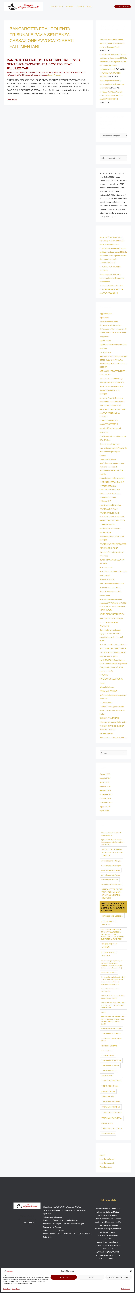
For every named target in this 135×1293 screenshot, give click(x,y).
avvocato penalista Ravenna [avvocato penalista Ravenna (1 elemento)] (111, 884)
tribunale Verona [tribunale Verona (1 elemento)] (107, 1123)
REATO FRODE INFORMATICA (112, 614)
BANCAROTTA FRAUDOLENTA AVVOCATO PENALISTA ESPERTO (112, 413)
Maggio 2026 (105, 778)
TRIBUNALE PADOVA (108, 691)
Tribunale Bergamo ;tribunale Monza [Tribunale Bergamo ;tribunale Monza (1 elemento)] (111, 1039)
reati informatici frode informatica (113, 571)
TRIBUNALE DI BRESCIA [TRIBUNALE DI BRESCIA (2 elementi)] (111, 1060)
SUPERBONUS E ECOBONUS (111, 679)
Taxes (102, 683)
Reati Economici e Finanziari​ (53, 1230)
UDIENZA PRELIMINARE (109, 718)
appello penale (105, 340)
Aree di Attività (56, 6)
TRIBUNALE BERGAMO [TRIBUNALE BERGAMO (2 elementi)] (111, 1033)
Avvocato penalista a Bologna (111, 386)
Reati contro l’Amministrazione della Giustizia (60, 1220)
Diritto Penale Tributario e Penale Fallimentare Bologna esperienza (64, 1212)
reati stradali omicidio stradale (112, 583)
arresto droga (105, 352)
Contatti (80, 6)
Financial (103, 455)
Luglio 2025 (104, 810)
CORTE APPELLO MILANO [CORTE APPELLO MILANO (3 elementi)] (109, 945)
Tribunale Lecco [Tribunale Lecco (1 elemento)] (106, 1075)
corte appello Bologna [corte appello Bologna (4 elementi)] (112, 915)
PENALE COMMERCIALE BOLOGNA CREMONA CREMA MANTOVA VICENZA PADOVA (112, 516)
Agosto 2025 (105, 806)
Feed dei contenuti (107, 1159)
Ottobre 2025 (105, 798)
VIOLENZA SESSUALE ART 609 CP (113, 738)
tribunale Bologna (107, 687)
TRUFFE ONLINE (106, 703)
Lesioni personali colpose (52, 1217)
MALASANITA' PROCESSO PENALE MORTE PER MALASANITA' (110, 497)
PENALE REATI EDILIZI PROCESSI (113, 544)
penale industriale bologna (110, 528)
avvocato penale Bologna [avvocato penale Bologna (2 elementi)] (111, 861)
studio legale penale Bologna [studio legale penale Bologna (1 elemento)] (111, 1028)
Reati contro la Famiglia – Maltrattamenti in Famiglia (63, 1223)
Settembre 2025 (106, 802)
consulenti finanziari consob (36, 75)
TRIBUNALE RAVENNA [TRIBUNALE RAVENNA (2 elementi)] (110, 1101)
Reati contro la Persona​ (52, 1227)
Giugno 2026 (105, 774)
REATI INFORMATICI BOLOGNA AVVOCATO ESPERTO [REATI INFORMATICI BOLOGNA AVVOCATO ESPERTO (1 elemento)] (113, 997)
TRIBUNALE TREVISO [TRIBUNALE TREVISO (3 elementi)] (111, 1112)
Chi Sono (69, 6)
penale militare (105, 532)
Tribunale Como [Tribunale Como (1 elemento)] (106, 1051)
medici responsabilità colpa (110, 505)
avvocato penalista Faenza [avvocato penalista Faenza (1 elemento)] (110, 875)
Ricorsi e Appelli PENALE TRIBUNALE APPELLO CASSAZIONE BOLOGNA (67, 1235)
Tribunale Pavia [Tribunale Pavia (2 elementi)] (107, 1096)
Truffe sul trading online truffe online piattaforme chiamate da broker (112, 710)
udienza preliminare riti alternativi (113, 722)
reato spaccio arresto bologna (111, 618)
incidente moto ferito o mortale (112, 478)
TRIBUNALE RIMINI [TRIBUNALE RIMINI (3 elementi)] (110, 1107)
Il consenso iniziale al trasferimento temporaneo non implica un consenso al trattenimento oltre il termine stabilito (112, 466)
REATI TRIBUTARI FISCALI (110, 588)
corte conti (104, 432)
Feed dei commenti (107, 1163)
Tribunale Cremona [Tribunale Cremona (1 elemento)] (107, 1055)
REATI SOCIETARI (107, 579)
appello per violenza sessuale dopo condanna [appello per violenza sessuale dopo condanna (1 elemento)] (111, 834)
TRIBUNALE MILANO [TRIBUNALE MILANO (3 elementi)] (111, 1080)
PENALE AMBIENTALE (108, 509)
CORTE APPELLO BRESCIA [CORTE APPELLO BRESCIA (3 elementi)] (109, 923)
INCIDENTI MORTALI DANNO (112, 482)
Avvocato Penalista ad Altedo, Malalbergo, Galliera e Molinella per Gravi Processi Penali (112, 43)
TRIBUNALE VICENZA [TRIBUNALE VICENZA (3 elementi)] (111, 1128)
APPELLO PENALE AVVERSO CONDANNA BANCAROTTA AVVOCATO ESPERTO (111, 95)
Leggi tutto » (12, 99)
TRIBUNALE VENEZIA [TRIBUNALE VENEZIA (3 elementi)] (111, 1118)
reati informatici (106, 567)
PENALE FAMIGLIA (107, 524)
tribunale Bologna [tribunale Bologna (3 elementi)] (109, 1045)
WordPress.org (106, 1167)
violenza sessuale (106, 734)
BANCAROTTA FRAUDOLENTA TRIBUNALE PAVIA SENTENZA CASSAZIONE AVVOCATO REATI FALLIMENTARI (43, 64)
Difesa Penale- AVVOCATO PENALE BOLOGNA (62, 1207)
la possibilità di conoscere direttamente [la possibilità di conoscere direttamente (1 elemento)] (110, 990)
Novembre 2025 (106, 794)
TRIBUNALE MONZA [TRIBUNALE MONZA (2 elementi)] (109, 1086)
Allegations (104, 336)
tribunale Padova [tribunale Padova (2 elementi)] (108, 1091)
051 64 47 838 (28, 1223)
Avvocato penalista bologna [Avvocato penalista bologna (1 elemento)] (111, 866)
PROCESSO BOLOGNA (109, 548)
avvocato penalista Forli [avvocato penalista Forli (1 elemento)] (109, 880)
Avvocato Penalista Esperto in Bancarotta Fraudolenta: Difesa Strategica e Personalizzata (112, 401)
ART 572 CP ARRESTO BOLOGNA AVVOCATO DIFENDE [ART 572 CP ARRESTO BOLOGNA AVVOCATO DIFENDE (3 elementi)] (112, 852)
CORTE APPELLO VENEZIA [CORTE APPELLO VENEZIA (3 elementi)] (109, 954)
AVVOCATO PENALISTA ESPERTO (34, 72)
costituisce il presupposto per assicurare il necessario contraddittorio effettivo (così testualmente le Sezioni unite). (111, 964)
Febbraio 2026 (105, 786)
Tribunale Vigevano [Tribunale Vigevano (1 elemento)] (108, 1133)
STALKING (104, 675)
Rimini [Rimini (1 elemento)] (103, 1012)
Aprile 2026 (104, 782)
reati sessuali (105, 575)
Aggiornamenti (13, 72)
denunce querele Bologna (109, 444)
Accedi (102, 1155)
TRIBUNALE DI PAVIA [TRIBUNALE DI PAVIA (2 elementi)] (110, 1065)
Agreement (104, 318)
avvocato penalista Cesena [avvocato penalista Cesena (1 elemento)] (110, 870)
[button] (122, 6)
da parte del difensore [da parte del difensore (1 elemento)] (108, 972)
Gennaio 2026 (105, 790)
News (89, 6)
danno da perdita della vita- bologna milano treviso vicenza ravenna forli (112, 84)
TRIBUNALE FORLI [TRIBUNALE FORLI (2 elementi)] (108, 1071)
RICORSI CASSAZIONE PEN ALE (112, 652)
